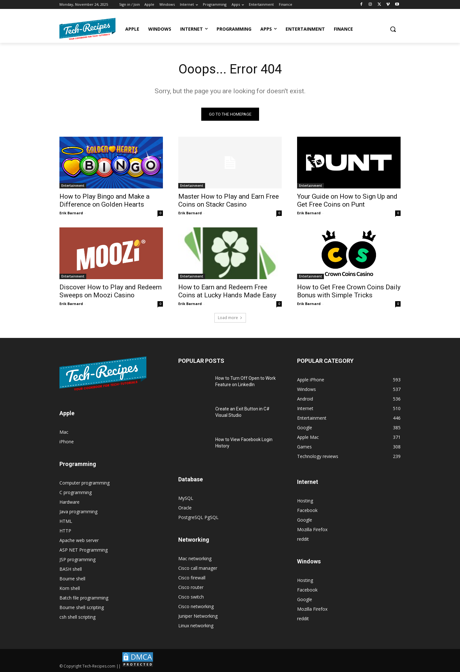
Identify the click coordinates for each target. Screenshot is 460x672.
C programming (75, 492)
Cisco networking (196, 606)
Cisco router (190, 587)
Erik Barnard (71, 212)
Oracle (185, 508)
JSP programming (77, 559)
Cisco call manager (197, 568)
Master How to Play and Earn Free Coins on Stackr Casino (228, 200)
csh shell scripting (77, 617)
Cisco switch (191, 597)
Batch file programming (83, 598)
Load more (230, 317)
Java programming (78, 511)
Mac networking (194, 558)
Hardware (69, 502)
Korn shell (69, 588)
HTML (65, 521)
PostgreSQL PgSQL (198, 517)
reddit (303, 539)
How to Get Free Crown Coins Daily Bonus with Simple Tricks (349, 291)
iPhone (66, 442)
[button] (393, 29)
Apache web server (79, 540)
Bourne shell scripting (81, 607)
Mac (63, 432)
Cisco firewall (191, 578)
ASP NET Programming (83, 550)
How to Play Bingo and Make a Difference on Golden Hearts (104, 200)
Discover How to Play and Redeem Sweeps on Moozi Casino (110, 291)
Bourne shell (72, 579)
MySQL (185, 498)
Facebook (307, 510)
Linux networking (195, 625)
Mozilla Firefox (312, 529)
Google (304, 520)
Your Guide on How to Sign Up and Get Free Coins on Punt (347, 200)
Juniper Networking (198, 616)
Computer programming (84, 483)
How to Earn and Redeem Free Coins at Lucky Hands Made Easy (227, 291)
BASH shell (70, 569)
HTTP (65, 531)
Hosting (305, 501)
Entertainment (72, 185)
